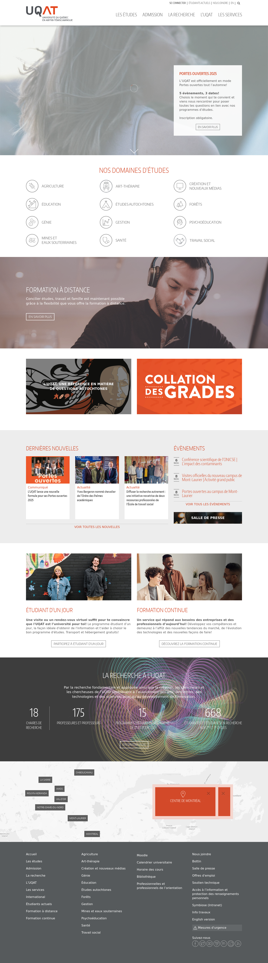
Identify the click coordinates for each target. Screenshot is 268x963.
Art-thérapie (90, 861)
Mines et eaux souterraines (101, 911)
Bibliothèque (146, 876)
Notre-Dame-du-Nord (50, 807)
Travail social (91, 932)
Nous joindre (220, 2)
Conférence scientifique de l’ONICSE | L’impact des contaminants (209, 461)
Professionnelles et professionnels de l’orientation (159, 886)
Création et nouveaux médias (103, 868)
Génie (85, 875)
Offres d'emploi (203, 875)
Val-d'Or (61, 799)
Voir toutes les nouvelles (97, 527)
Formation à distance (42, 911)
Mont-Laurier (77, 818)
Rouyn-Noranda (37, 793)
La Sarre (45, 779)
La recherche (181, 14)
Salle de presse (203, 868)
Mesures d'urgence (209, 928)
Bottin (196, 861)
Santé (85, 925)
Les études (126, 14)
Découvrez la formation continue (189, 644)
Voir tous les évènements (208, 504)
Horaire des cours (150, 869)
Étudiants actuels (199, 2)
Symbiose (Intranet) (207, 905)
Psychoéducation (94, 918)
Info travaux (201, 912)
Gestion (87, 904)
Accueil (31, 854)
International (35, 897)
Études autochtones (96, 890)
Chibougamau (84, 772)
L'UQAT (207, 14)
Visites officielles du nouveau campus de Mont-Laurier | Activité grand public (212, 477)
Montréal (92, 834)
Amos (59, 788)
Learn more (78, 386)
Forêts (86, 897)
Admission (153, 14)
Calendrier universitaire (154, 862)
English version (203, 919)
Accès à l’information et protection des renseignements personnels (215, 894)
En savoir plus (208, 127)
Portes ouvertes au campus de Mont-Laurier (210, 493)
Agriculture (89, 854)
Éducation (88, 882)
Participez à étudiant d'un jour (78, 644)
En (232, 2)
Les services (230, 14)
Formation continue (40, 918)
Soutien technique (206, 882)
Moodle (142, 855)
